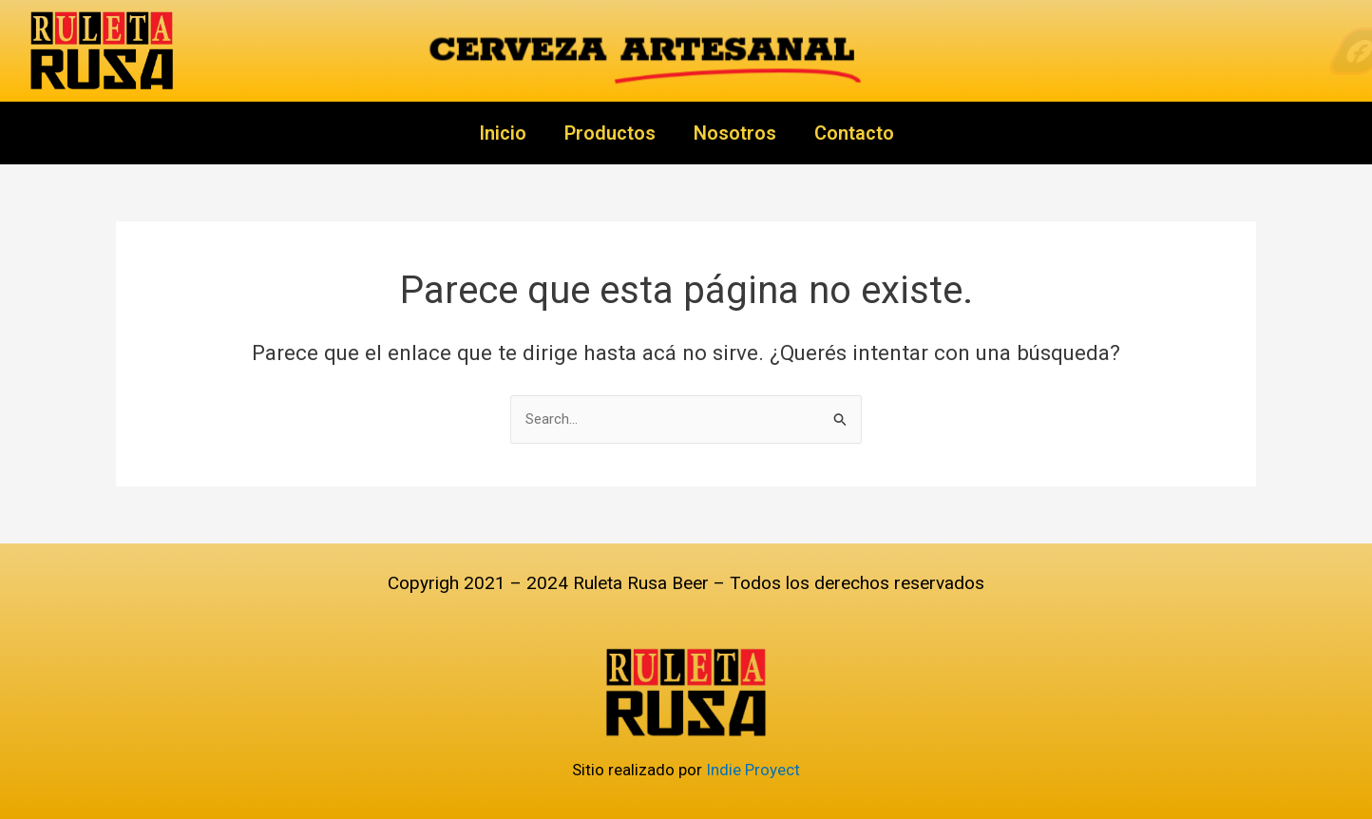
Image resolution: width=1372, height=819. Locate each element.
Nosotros (735, 133)
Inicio (502, 133)
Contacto (854, 133)
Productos (610, 133)
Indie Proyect (753, 769)
